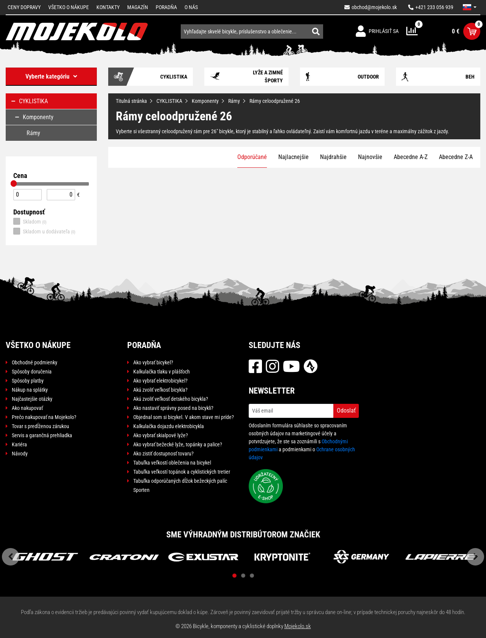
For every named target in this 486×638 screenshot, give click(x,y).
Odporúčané (252, 157)
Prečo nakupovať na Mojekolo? (44, 417)
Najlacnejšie (293, 157)
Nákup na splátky (30, 390)
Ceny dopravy (24, 7)
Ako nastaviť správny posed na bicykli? (173, 408)
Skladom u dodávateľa (44, 231)
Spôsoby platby (28, 381)
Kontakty (108, 7)
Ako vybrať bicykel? (153, 362)
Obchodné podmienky (34, 362)
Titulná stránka (131, 101)
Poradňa (166, 7)
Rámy (234, 101)
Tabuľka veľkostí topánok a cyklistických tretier (181, 472)
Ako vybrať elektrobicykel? (160, 381)
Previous (10, 557)
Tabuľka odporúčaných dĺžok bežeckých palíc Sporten (180, 485)
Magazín (137, 7)
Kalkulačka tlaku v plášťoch (161, 372)
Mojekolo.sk (297, 626)
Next (475, 557)
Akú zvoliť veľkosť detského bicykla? (170, 399)
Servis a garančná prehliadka (42, 435)
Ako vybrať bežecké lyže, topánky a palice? (177, 444)
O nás (191, 7)
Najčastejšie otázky (32, 399)
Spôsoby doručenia (32, 372)
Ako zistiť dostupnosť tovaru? (163, 454)
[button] (470, 7)
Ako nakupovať (27, 408)
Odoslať (346, 410)
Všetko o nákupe (68, 7)
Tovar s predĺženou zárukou (40, 426)
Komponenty (205, 101)
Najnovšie (370, 157)
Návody (20, 454)
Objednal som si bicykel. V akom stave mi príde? (183, 417)
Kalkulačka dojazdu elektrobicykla (168, 426)
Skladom (30, 221)
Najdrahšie (333, 157)
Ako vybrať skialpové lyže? (160, 435)
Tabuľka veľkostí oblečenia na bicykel (172, 463)
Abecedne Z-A (456, 157)
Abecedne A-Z (411, 157)
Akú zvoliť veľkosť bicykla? (160, 390)
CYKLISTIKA (169, 101)
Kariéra (19, 444)
